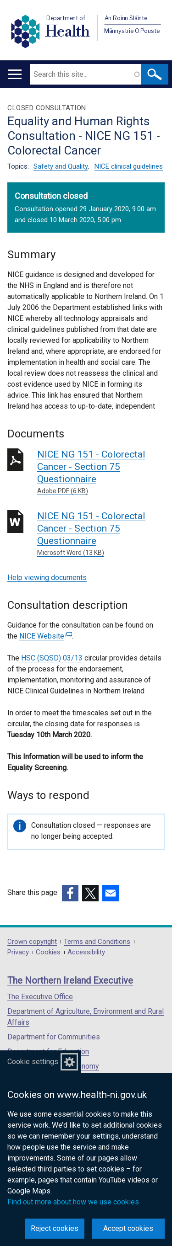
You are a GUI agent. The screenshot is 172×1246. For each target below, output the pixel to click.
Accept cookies (128, 1228)
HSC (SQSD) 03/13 (52, 658)
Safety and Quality (60, 166)
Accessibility (86, 952)
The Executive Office (40, 996)
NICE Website (45, 636)
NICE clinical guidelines (128, 166)
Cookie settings (32, 1061)
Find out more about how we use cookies (73, 1202)
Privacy (18, 952)
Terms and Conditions (97, 941)
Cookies (48, 952)
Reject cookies (54, 1228)
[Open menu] (15, 74)
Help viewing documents (47, 577)
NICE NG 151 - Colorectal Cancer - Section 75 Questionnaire (101, 472)
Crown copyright (32, 941)
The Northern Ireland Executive (70, 980)
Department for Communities (53, 1037)
